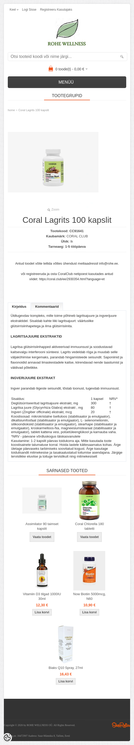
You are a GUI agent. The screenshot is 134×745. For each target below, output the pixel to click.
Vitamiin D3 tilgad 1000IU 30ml (42, 596)
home (11, 110)
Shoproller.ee (121, 725)
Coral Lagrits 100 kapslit (33, 110)
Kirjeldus (19, 306)
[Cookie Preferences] (7, 737)
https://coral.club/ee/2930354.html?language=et (72, 279)
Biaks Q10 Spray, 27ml (66, 668)
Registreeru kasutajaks (56, 9)
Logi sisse (29, 9)
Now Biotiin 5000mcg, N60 (89, 596)
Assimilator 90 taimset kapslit (41, 526)
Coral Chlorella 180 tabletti (89, 526)
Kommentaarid (47, 306)
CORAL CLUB (77, 236)
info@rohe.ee (108, 263)
